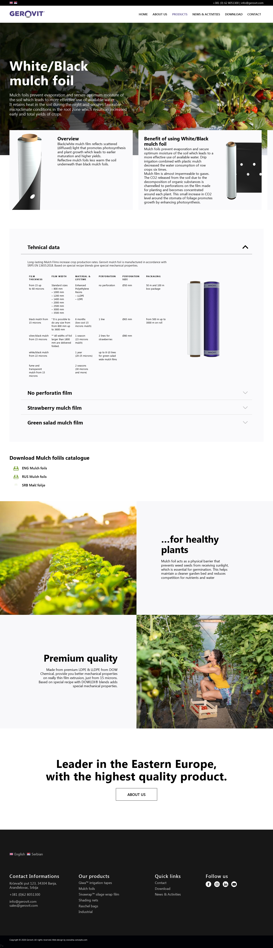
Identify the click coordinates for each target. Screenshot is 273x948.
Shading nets (88, 900)
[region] (136, 319)
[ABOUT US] (136, 794)
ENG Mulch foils (34, 468)
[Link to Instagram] (217, 884)
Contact (160, 882)
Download (162, 888)
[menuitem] (143, 14)
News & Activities (168, 894)
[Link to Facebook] (208, 884)
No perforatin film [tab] (137, 392)
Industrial (86, 911)
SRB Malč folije (33, 485)
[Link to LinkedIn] (225, 884)
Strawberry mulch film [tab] (137, 407)
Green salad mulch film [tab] (137, 422)
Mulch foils (87, 888)
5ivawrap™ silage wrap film (99, 894)
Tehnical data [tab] (137, 247)
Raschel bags (88, 906)
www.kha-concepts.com (76, 939)
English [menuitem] (19, 854)
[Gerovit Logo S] (28, 14)
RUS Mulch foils (34, 476)
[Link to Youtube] (234, 884)
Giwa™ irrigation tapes (95, 882)
